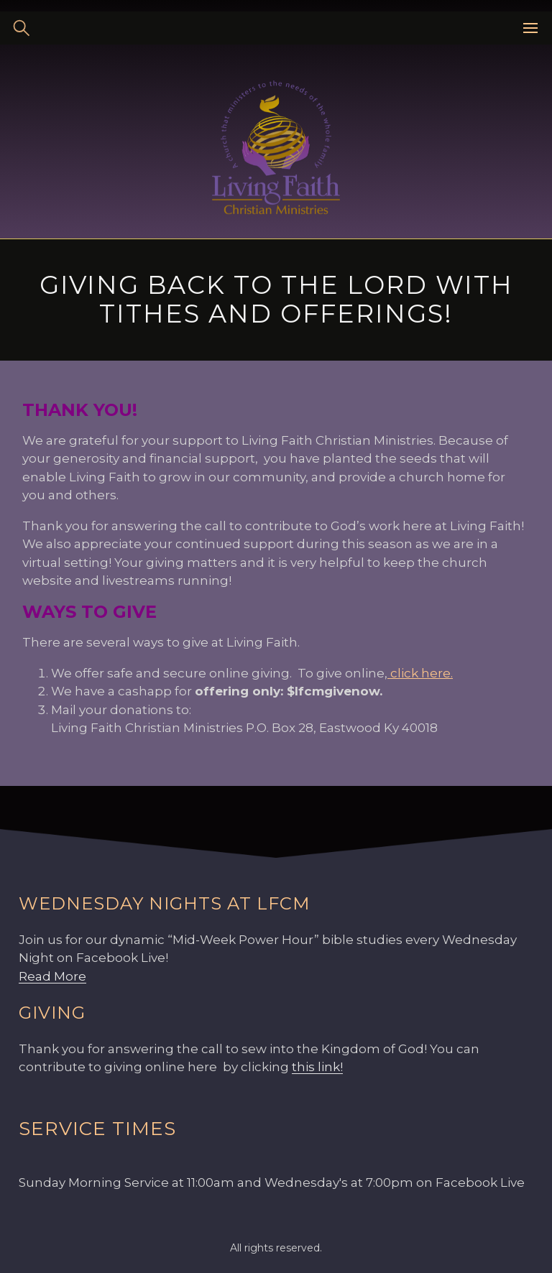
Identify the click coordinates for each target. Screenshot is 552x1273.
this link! (317, 1067)
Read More (52, 976)
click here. (420, 673)
